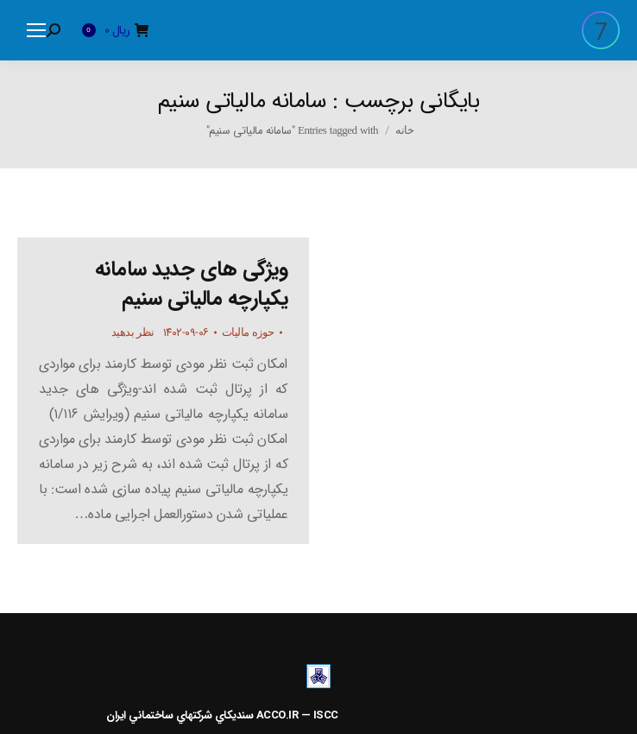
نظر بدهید (133, 332)
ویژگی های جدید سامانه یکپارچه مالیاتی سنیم (191, 284)
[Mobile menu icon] (36, 30)
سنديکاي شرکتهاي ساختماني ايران (179, 715)
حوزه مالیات (248, 332)
